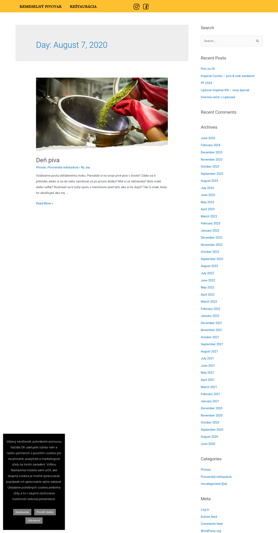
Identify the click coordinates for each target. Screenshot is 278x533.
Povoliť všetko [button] (45, 512)
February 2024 (211, 144)
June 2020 (208, 436)
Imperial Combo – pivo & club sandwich (228, 76)
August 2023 (209, 179)
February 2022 (211, 304)
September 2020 (212, 422)
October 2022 (210, 248)
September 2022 (212, 255)
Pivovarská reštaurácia (62, 167)
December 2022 (212, 235)
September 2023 (212, 172)
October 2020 (210, 415)
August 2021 (209, 346)
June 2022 (208, 276)
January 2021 (210, 394)
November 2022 (212, 241)
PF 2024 (206, 83)
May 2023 (207, 200)
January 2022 (210, 311)
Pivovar (41, 167)
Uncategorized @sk (214, 475)
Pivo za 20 (208, 69)
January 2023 (210, 228)
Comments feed (212, 515)
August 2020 (209, 429)
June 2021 (208, 360)
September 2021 (212, 339)
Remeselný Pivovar (41, 7)
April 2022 (208, 290)
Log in (205, 501)
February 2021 (211, 387)
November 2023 (212, 158)
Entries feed (209, 508)
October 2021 (210, 332)
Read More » (44, 203)
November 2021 (212, 325)
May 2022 (207, 283)
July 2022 (207, 269)
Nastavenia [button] (22, 512)
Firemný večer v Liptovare (218, 96)
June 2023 (208, 193)
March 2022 (209, 297)
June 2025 (208, 137)
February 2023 (211, 221)
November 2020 (212, 408)
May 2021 (207, 367)
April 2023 (208, 207)
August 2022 (209, 262)
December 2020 (212, 401)
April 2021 (208, 374)
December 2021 (212, 318)
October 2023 (210, 165)
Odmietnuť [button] (34, 520)
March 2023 (209, 214)
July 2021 (207, 353)
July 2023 (207, 186)
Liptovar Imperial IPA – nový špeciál (225, 89)
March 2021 (209, 380)
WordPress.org (211, 522)
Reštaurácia (83, 7)
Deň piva (48, 160)
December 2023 (212, 151)
